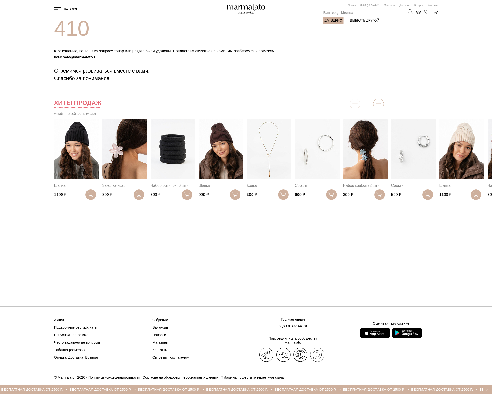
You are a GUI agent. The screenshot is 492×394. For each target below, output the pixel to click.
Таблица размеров (69, 350)
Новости (159, 335)
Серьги (301, 185)
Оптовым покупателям (170, 357)
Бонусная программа (71, 335)
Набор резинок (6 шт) (169, 185)
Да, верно (333, 20)
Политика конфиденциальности (114, 377)
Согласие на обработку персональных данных (180, 377)
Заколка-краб (114, 185)
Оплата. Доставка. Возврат (76, 357)
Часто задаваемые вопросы (77, 342)
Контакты (433, 5)
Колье (252, 185)
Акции (59, 320)
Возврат (418, 5)
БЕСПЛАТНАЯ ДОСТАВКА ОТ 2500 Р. (35, 389)
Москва (352, 5)
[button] (378, 104)
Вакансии (160, 327)
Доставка (404, 5)
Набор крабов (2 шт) (361, 185)
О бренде (160, 320)
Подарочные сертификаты (75, 327)
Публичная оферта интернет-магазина (252, 377)
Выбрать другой (364, 20)
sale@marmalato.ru (80, 57)
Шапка (60, 185)
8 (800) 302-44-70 (369, 5)
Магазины (389, 5)
